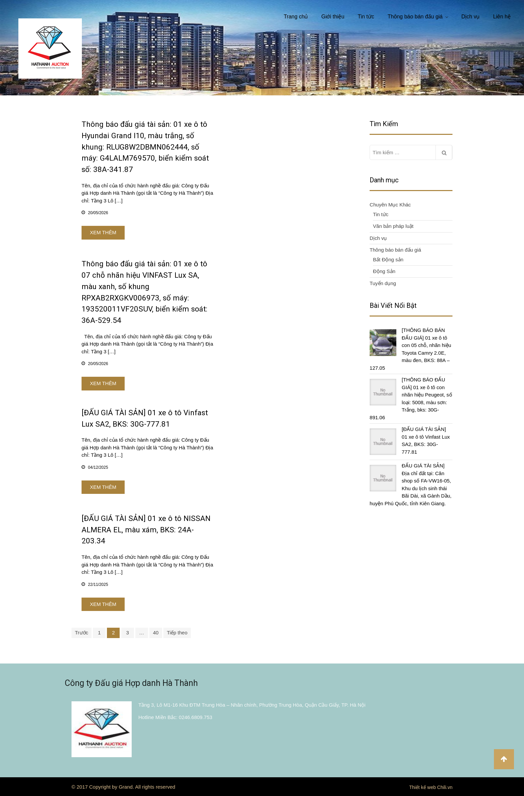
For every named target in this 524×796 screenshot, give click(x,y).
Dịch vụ (471, 16)
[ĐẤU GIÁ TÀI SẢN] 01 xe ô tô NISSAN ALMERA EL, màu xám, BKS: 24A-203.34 (146, 529)
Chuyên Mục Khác (390, 204)
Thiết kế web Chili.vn (430, 787)
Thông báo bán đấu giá (415, 16)
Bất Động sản (388, 259)
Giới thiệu (332, 16)
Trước (81, 632)
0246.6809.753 (195, 717)
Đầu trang (504, 759)
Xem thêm (103, 232)
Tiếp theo (177, 632)
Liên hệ (502, 16)
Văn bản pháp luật (393, 226)
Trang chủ (296, 16)
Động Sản (384, 271)
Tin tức (366, 16)
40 (156, 632)
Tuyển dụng (383, 283)
